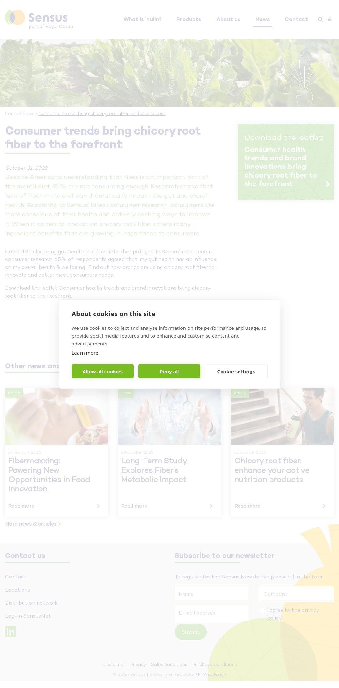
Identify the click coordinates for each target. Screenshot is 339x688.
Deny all (169, 371)
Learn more (85, 352)
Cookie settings (236, 371)
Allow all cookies (103, 371)
